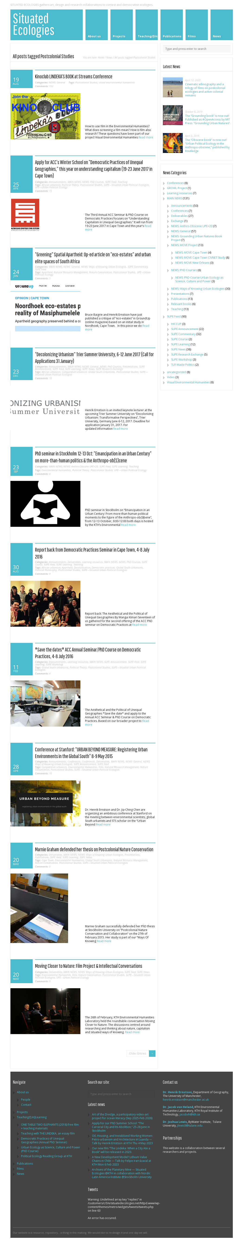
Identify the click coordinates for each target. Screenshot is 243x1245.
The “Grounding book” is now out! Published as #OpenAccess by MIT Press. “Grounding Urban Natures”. (207, 119)
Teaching (122, 182)
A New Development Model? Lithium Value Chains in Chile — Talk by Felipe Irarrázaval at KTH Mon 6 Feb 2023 (121, 1160)
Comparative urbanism (74, 372)
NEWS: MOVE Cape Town (191, 252)
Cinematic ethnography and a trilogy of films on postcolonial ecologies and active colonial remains (205, 89)
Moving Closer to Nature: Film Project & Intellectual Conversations (88, 966)
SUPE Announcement (115, 662)
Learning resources (92, 562)
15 (43, 191)
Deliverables (74, 562)
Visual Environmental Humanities (188, 382)
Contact (26, 1105)
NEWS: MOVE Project (184, 245)
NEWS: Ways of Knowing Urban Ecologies (103, 266)
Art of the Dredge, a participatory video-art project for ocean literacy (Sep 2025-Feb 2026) (122, 1116)
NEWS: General (57, 82)
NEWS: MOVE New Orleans (192, 263)
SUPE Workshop (54, 664)
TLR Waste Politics (183, 365)
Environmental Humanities (56, 470)
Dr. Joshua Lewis (175, 1122)
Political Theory (70, 185)
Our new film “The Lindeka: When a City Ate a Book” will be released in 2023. (121, 1150)
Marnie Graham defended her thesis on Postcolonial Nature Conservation (94, 849)
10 (43, 378)
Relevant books (181, 304)
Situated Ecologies (33, 24)
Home (101, 57)
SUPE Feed (110, 182)
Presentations (130, 366)
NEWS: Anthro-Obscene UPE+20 (80, 466)
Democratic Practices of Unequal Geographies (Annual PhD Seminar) (44, 1140)
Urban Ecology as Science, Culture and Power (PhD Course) (50, 1149)
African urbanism (51, 185)
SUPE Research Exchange (109, 369)
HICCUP (176, 324)
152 (44, 86)
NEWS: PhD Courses (93, 182)
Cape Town (48, 860)
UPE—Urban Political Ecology (51, 187)
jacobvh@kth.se (190, 1114)
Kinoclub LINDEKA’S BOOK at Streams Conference (73, 76)
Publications (42, 857)
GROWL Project (177, 188)
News (109, 57)
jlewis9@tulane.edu (189, 1125)
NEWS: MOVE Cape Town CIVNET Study (200, 258)
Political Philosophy (46, 570)
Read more (146, 137)
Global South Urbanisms (101, 372)
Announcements (57, 182)
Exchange (177, 221)
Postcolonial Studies (86, 82)
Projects (22, 1112)
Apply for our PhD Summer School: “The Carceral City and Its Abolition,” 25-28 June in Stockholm (121, 1127)
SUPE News (88, 369)
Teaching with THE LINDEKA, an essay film (48, 1133)
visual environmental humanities (117, 82)
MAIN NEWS (74, 182)
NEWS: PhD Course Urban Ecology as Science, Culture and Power (199, 279)
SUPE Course (179, 339)
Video (171, 377)
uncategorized (176, 372)
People (25, 1100)
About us (23, 1092)
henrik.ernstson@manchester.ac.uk (186, 1100)
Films (20, 1169)
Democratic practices (103, 567)
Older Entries (137, 1053)
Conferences (74, 761)
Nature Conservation (100, 272)
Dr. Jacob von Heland (178, 1107)
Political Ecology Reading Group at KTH (46, 1156)
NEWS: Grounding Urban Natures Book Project (196, 238)
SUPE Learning (73, 369)
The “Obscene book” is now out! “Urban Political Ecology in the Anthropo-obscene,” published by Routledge (207, 145)
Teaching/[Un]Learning (32, 1117)
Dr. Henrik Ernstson (177, 1092)
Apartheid (47, 272)
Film (101, 767)
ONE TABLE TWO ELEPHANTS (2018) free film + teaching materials (50, 1126)
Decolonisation (82, 567)
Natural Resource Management (71, 272)
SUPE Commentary (138, 266)
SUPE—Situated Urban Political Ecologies (126, 185)
